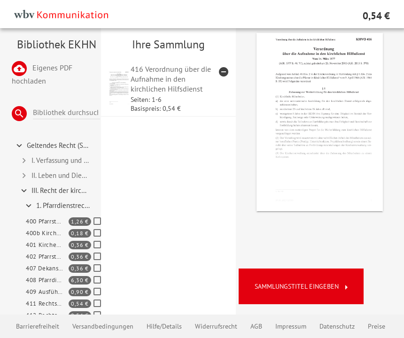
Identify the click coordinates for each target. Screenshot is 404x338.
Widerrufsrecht (216, 326)
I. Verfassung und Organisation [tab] (59, 160)
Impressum (290, 326)
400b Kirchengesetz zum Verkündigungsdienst (47, 233)
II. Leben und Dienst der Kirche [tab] (59, 175)
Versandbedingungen (102, 326)
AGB (256, 326)
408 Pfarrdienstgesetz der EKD (47, 280)
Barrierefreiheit (37, 326)
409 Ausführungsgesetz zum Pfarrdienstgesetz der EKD (47, 292)
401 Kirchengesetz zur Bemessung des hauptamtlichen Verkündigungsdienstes (47, 245)
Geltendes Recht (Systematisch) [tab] (56, 145)
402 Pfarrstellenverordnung (47, 257)
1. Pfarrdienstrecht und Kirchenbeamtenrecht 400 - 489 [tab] (61, 205)
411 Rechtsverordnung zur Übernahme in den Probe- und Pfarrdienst (47, 303)
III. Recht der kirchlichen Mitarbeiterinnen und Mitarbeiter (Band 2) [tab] (59, 190)
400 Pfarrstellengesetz (47, 221)
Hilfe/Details (164, 326)
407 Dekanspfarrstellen (47, 268)
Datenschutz (337, 326)
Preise (376, 326)
